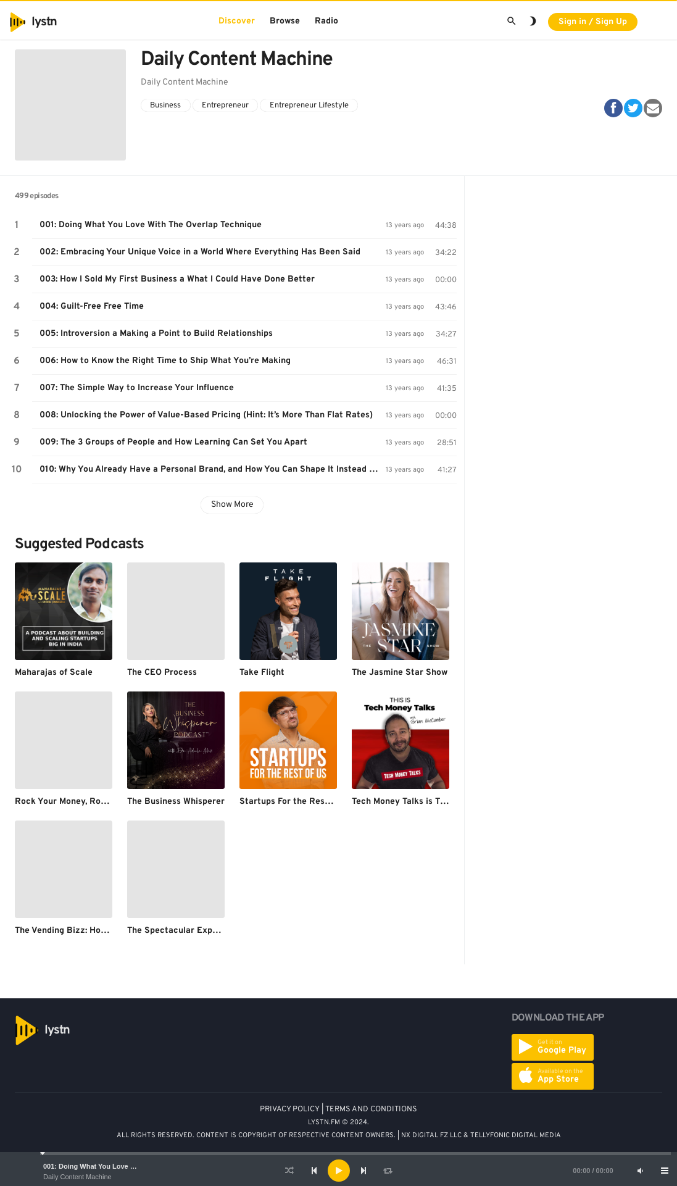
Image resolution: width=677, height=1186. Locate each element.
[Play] (339, 1170)
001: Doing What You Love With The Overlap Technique (132, 1166)
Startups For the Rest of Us (295, 801)
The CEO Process (162, 672)
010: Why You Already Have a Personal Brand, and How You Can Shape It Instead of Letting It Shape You (212, 469)
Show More (232, 504)
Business (165, 106)
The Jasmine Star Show (399, 672)
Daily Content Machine (77, 1176)
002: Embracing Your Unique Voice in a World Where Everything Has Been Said (199, 252)
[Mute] (640, 1170)
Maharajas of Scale (54, 672)
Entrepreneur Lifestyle (309, 106)
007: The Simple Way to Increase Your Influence (136, 388)
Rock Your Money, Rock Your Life (82, 801)
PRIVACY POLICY (290, 1109)
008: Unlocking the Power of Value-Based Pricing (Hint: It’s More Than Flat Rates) (206, 415)
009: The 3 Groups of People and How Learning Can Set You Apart (173, 442)
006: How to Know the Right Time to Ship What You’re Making (165, 361)
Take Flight (262, 672)
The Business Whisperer (176, 801)
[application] (338, 1170)
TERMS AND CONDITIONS (371, 1109)
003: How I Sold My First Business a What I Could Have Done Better (177, 279)
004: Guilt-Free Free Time (91, 306)
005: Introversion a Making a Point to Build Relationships (156, 333)
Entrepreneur (225, 106)
